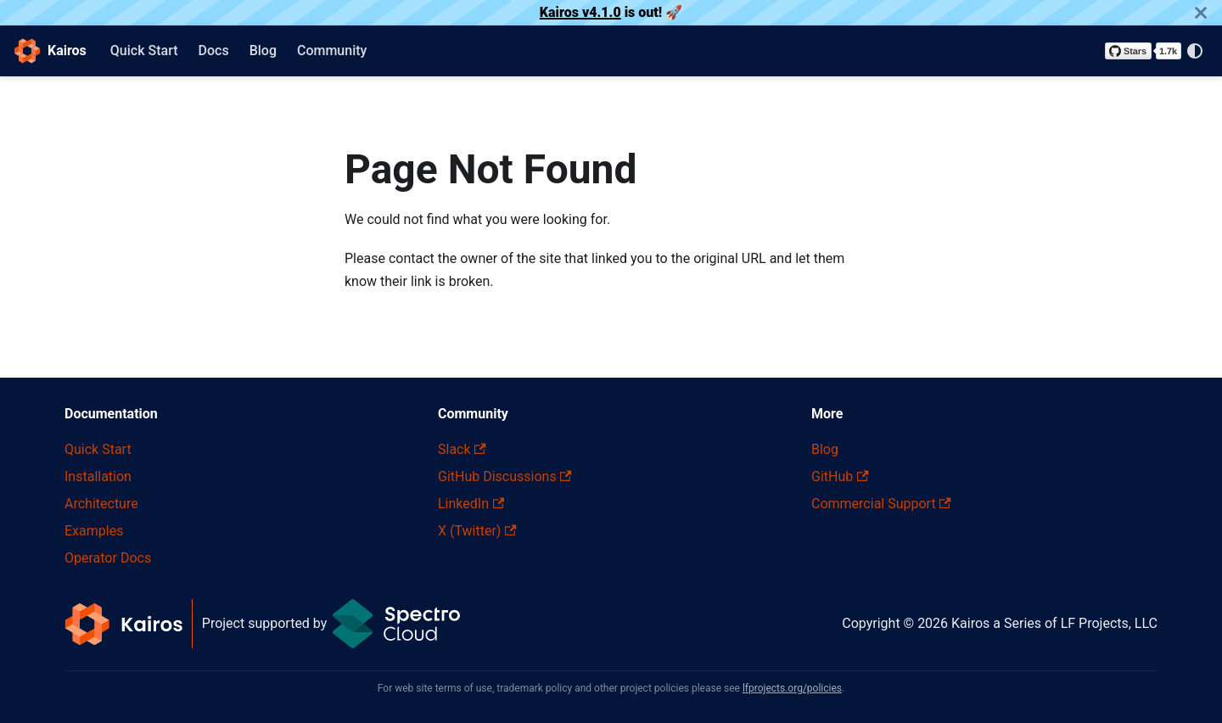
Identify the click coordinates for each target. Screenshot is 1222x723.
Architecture (101, 504)
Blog (263, 50)
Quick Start (144, 50)
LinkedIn (471, 504)
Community (332, 50)
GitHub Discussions (505, 476)
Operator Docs (107, 558)
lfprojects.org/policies (792, 688)
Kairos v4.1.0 (580, 12)
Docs (214, 50)
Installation (98, 476)
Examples (93, 531)
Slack (462, 449)
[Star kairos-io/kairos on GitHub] (1143, 50)
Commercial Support (881, 504)
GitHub (840, 476)
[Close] (1201, 12)
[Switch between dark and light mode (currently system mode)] (1194, 50)
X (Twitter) (477, 531)
